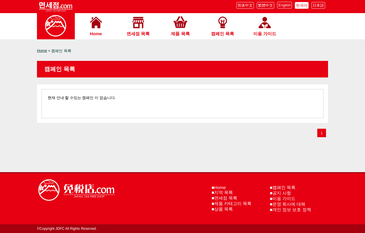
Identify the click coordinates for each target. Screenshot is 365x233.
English (284, 5)
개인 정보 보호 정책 (291, 209)
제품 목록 (180, 33)
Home (96, 33)
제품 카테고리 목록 (232, 203)
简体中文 (245, 5)
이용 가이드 (264, 33)
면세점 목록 (138, 33)
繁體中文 (265, 5)
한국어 (301, 5)
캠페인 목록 (222, 33)
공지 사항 (281, 192)
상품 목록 (223, 208)
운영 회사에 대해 (288, 204)
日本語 (318, 5)
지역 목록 (223, 192)
